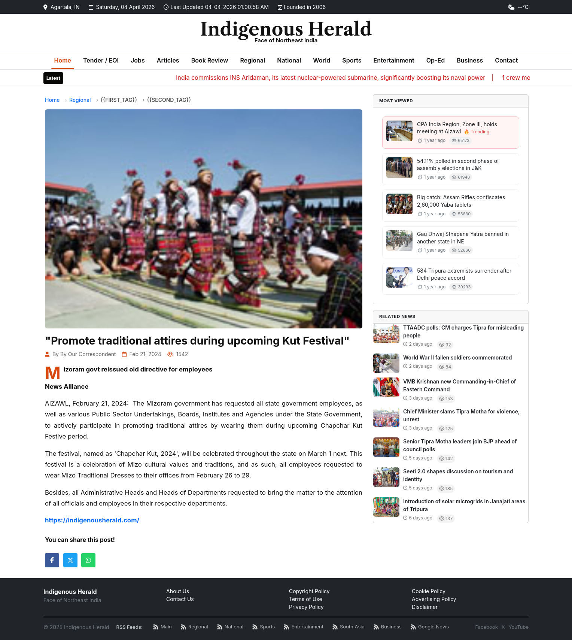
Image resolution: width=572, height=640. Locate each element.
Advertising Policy (434, 599)
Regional (252, 60)
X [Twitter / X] (503, 627)
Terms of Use (305, 599)
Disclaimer (425, 607)
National (289, 60)
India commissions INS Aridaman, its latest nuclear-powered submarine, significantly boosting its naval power (344, 77)
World (321, 60)
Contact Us (180, 599)
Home (63, 60)
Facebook (486, 627)
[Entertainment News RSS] (303, 627)
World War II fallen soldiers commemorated (457, 357)
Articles (168, 60)
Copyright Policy (309, 591)
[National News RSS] (230, 627)
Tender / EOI (101, 60)
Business (470, 60)
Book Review (209, 60)
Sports (351, 60)
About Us (177, 591)
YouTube (519, 627)
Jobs (138, 60)
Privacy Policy (306, 607)
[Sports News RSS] (263, 627)
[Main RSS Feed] (162, 627)
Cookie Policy (428, 591)
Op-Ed (435, 60)
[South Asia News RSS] (348, 627)
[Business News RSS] (388, 627)
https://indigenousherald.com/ (92, 520)
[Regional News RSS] (194, 627)
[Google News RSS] (430, 627)
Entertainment (393, 60)
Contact (506, 60)
